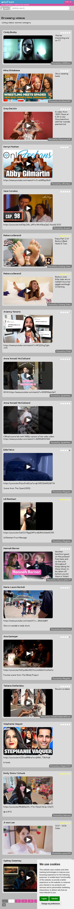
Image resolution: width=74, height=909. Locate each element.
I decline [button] (54, 899)
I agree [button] (44, 899)
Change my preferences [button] (50, 904)
